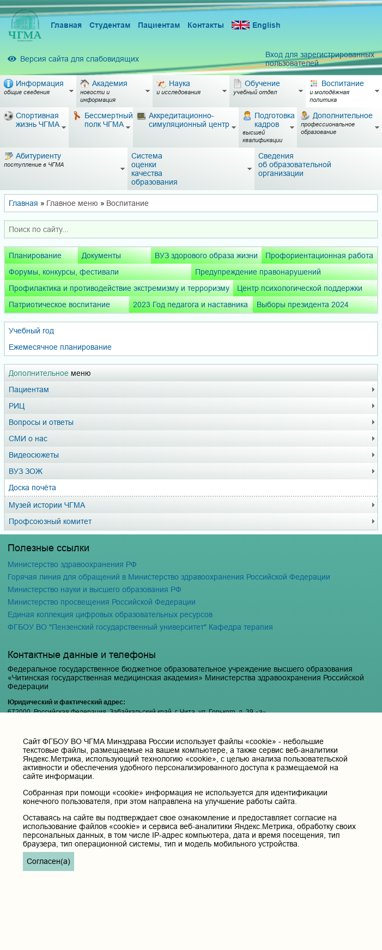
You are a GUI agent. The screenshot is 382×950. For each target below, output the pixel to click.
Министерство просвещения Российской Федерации (102, 602)
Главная (66, 25)
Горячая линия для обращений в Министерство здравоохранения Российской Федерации (169, 577)
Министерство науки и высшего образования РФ (94, 589)
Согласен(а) (48, 861)
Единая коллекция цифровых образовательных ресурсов (110, 614)
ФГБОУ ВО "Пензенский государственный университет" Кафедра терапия (140, 627)
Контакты (205, 25)
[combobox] (191, 229)
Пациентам (159, 25)
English (256, 25)
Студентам (109, 25)
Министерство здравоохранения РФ (72, 564)
